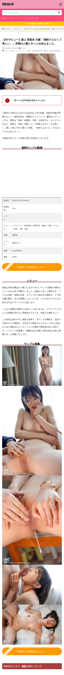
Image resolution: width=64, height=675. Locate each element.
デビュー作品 (9, 51)
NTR (32, 18)
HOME (7, 29)
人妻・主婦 (31, 51)
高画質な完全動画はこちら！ (32, 267)
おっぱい (10, 18)
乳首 (4, 18)
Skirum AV (8, 4)
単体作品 (39, 51)
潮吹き (46, 51)
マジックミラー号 (22, 18)
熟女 (37, 18)
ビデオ (16, 29)
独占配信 (57, 51)
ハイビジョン (20, 51)
